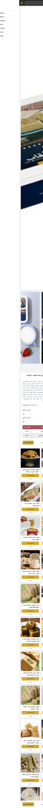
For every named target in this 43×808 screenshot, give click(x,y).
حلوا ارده (32, 479)
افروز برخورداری (27, 442)
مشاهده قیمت (32, 475)
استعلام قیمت (9, 442)
